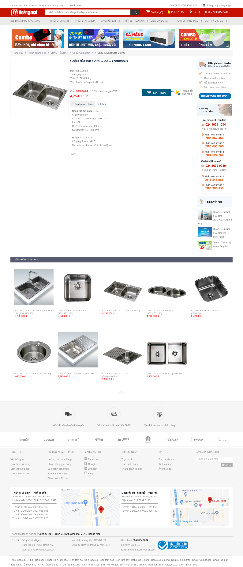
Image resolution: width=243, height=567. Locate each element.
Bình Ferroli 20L (110, 564)
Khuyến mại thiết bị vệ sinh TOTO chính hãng (221, 233)
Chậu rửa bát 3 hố (26, 564)
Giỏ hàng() (157, 12)
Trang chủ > (20, 53)
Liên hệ (196, 12)
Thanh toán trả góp (132, 468)
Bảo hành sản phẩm (58, 468)
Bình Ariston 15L (188, 564)
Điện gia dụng (159, 21)
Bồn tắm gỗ (76, 559)
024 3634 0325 (48, 500)
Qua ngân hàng (130, 464)
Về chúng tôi (17, 459)
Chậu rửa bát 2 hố (48, 564)
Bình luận (102, 104)
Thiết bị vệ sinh (59, 21)
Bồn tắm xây (122, 559)
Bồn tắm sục (91, 559)
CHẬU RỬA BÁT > (62, 53)
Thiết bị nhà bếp (85, 21)
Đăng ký (211, 5)
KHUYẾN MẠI (178, 12)
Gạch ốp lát (108, 21)
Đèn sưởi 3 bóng (140, 559)
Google (90, 464)
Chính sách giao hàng (59, 464)
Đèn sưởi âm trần (180, 559)
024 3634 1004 (29, 500)
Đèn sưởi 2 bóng (160, 559)
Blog (88, 473)
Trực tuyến (127, 459)
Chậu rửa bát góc (201, 559)
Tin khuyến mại (167, 459)
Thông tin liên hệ (19, 473)
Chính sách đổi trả (57, 478)
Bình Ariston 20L (168, 564)
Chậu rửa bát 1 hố (70, 564)
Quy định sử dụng (20, 464)
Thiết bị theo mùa (133, 21)
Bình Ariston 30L (149, 564)
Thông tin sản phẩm (82, 104)
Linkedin (90, 468)
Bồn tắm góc (107, 559)
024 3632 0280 (142, 500)
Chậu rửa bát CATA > (85, 53)
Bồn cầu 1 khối (43, 559)
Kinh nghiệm (165, 464)
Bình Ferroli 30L (90, 564)
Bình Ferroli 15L (129, 564)
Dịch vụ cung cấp (19, 468)
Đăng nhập (225, 5)
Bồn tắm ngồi (61, 559)
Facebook (91, 459)
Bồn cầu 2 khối (25, 559)
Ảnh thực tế (165, 468)
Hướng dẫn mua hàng (59, 459)
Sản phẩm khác (214, 21)
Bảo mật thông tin (57, 473)
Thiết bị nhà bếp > (40, 53)
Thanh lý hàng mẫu (186, 21)
